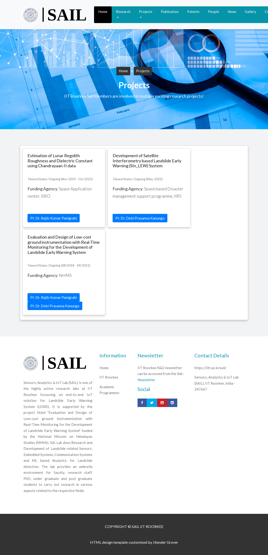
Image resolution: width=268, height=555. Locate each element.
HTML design (101, 542)
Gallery (250, 11)
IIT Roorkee (108, 377)
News (232, 11)
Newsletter (146, 380)
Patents (193, 11)
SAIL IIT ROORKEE (147, 526)
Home (102, 11)
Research (123, 11)
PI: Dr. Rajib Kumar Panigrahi (53, 218)
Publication (170, 11)
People (213, 11)
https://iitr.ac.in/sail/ (210, 368)
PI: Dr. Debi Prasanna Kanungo (140, 218)
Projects (145, 11)
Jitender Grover (165, 542)
